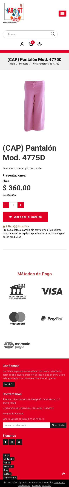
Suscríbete (58, 425)
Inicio (12, 64)
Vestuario (8, 466)
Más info (8, 384)
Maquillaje (9, 459)
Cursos (7, 474)
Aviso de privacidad (41, 485)
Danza (7, 463)
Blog (6, 470)
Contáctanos (10, 477)
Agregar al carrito (25, 217)
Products (23, 64)
